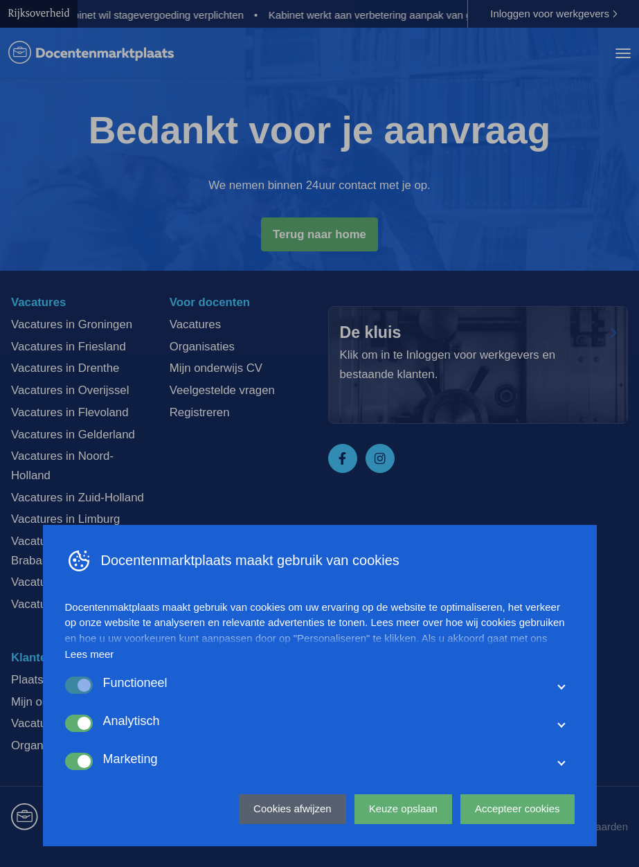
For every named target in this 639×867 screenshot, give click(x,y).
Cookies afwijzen (292, 808)
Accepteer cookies (517, 808)
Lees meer (89, 654)
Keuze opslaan (403, 808)
